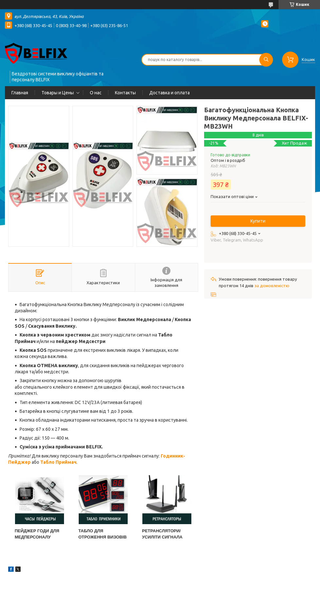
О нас (96, 92)
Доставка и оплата (169, 92)
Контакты (125, 92)
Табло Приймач (58, 462)
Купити (257, 221)
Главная (19, 92)
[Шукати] (266, 60)
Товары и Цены (57, 92)
